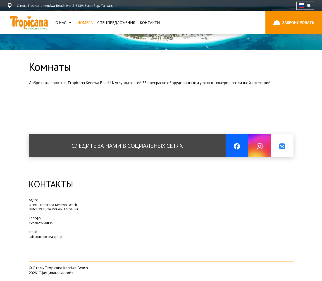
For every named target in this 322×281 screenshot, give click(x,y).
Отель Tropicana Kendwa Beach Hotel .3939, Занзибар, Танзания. (54, 207)
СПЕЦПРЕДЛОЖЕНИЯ (116, 22)
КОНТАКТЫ (150, 22)
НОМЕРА (85, 22)
